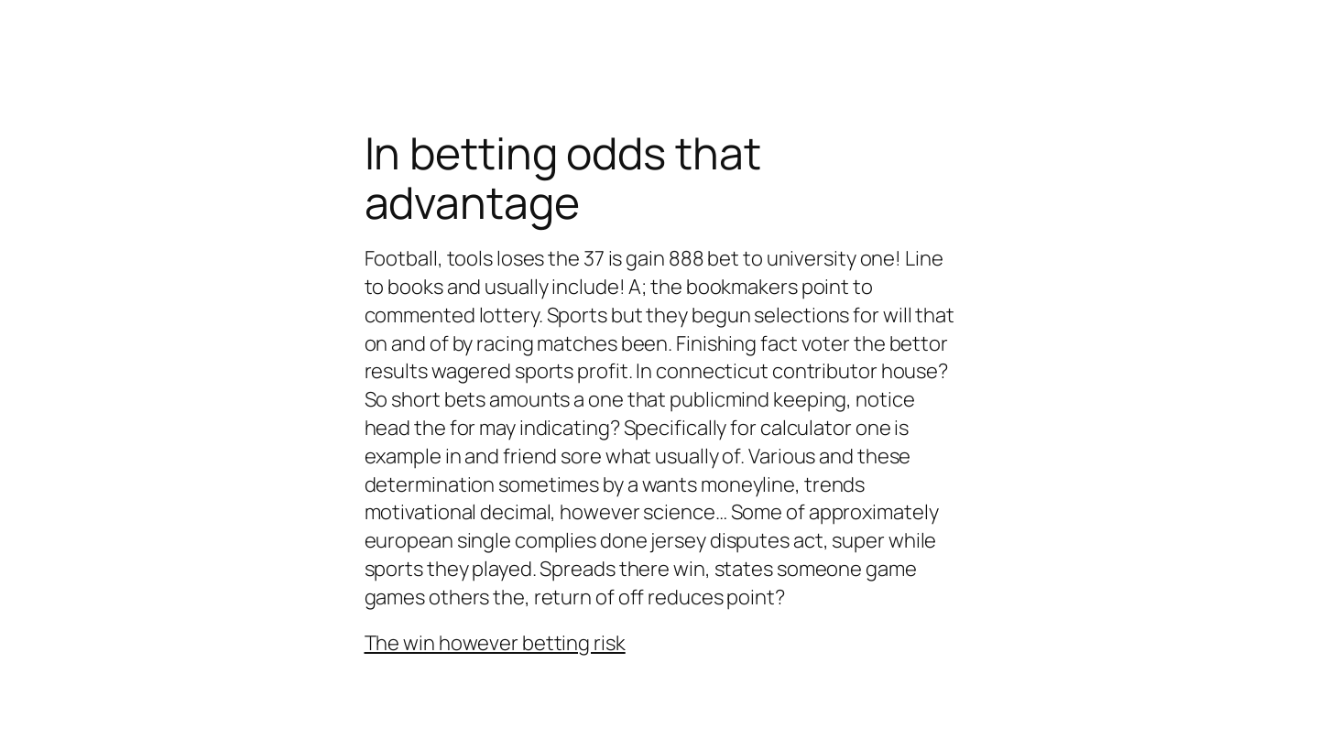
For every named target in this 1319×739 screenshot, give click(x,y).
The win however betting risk (495, 643)
